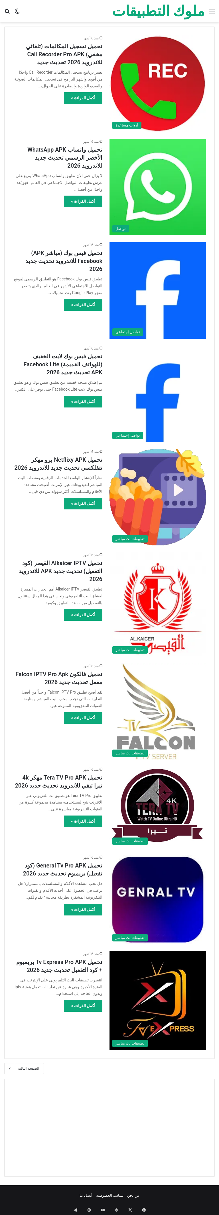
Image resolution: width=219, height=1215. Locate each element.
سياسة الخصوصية (109, 1195)
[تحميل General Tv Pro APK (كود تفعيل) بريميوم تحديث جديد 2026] (158, 899)
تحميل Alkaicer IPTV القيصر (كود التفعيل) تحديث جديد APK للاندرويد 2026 (60, 571)
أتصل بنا (86, 1195)
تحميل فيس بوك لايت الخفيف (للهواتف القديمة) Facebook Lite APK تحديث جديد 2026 (63, 364)
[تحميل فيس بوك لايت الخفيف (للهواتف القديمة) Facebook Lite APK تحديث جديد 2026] (158, 394)
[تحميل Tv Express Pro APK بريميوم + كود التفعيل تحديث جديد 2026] (158, 1000)
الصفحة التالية (24, 1068)
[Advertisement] (109, 1128)
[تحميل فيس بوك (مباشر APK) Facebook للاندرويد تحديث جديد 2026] (158, 290)
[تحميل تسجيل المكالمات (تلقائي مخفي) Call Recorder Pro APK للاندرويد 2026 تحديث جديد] (158, 83)
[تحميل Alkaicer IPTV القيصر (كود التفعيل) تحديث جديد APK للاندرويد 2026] (158, 604)
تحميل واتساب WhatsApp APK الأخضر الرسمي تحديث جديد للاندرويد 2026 (64, 157)
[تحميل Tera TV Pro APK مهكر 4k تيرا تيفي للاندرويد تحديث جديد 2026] (158, 807)
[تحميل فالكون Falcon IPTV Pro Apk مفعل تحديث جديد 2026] (158, 711)
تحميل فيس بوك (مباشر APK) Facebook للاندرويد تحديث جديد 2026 (63, 261)
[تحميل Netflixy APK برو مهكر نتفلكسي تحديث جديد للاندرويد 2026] (158, 497)
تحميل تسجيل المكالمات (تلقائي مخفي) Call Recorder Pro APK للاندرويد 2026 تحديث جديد (64, 54)
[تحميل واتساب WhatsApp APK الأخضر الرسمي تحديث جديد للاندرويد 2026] (158, 187)
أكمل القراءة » (83, 98)
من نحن (133, 1195)
